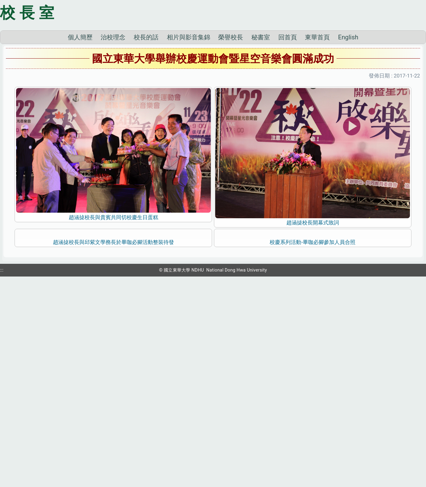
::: (1, 478)
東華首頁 (317, 123)
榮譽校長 (230, 123)
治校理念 (113, 123)
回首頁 (287, 123)
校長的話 (146, 123)
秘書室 (260, 123)
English (348, 123)
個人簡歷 (80, 123)
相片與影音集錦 (188, 123)
